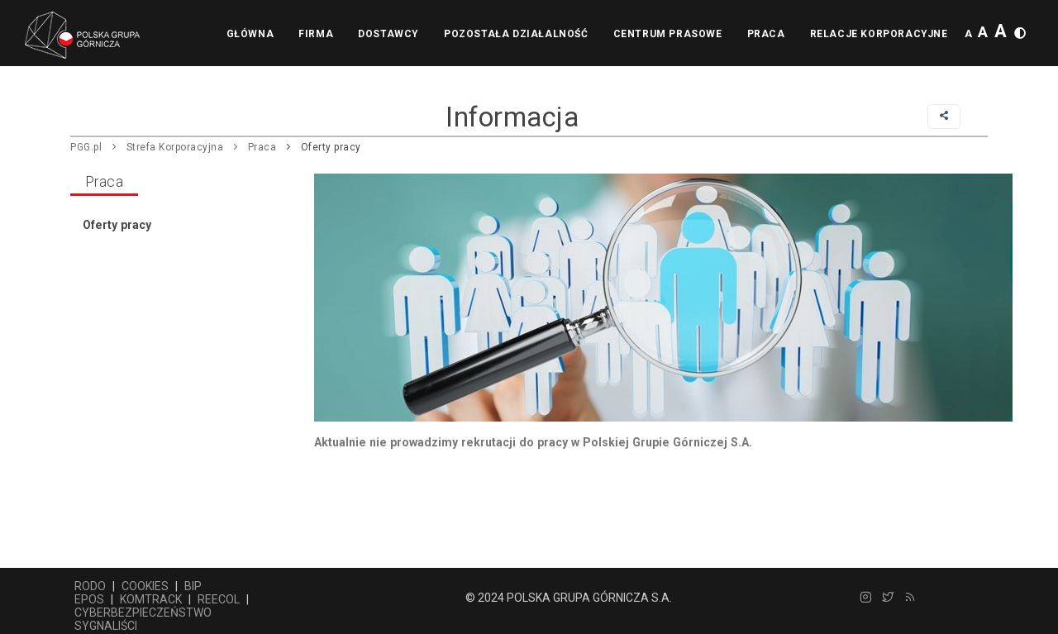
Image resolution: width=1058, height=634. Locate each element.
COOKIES (145, 586)
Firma (315, 34)
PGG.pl (86, 147)
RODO (90, 586)
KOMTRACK (151, 599)
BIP (193, 586)
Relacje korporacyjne (879, 34)
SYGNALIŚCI (105, 625)
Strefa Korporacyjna (175, 147)
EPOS (89, 599)
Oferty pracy (331, 147)
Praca (766, 34)
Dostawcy (388, 34)
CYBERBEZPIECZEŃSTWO (143, 612)
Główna (250, 34)
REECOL (219, 599)
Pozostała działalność (516, 34)
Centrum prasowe (667, 34)
